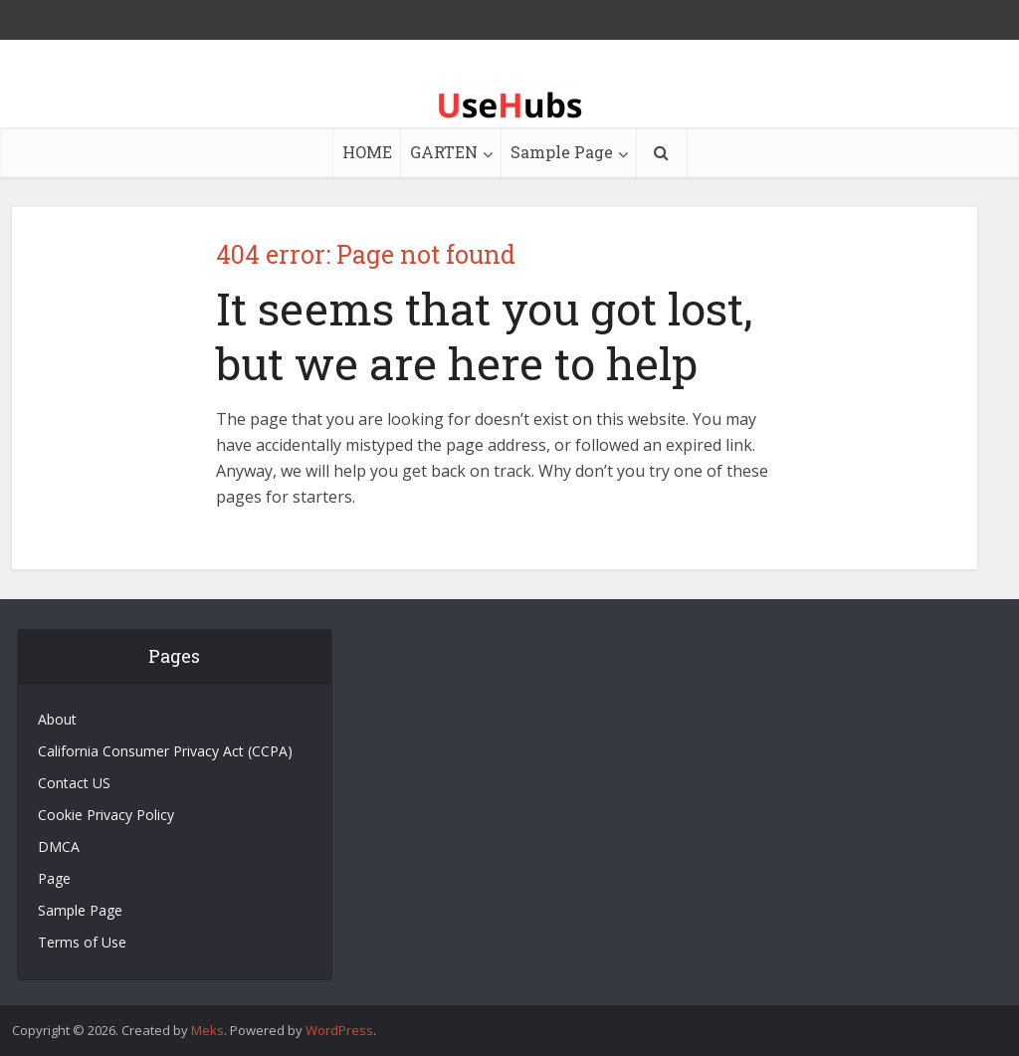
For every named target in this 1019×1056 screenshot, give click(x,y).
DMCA (59, 846)
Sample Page (561, 151)
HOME (367, 151)
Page (54, 878)
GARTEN (444, 151)
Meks (207, 1030)
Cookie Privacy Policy (106, 814)
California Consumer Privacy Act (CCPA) (165, 750)
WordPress (339, 1030)
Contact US (74, 782)
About (57, 719)
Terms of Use (82, 942)
